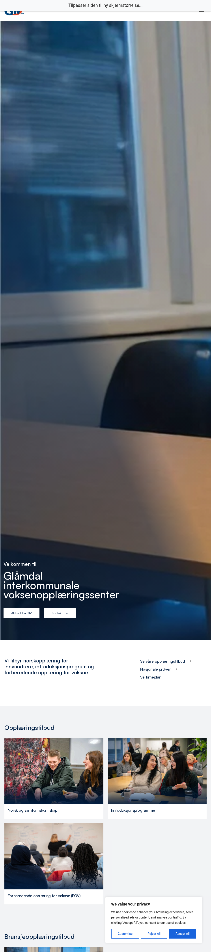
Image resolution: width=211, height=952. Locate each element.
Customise (125, 933)
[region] (153, 920)
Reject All (154, 933)
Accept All (183, 933)
